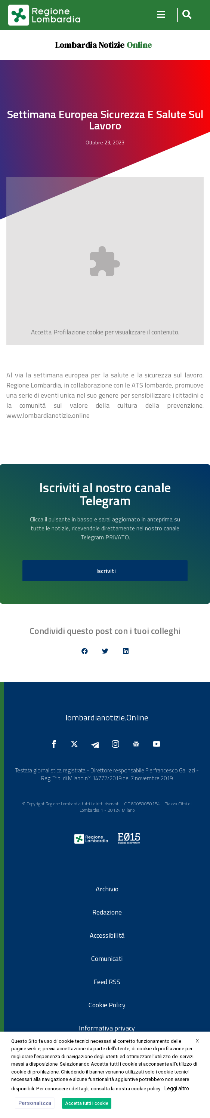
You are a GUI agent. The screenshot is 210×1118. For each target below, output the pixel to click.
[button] (186, 15)
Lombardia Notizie (89, 44)
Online (139, 44)
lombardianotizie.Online (106, 717)
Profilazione (69, 332)
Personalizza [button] (34, 1103)
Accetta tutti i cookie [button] (86, 1103)
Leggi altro (176, 1088)
